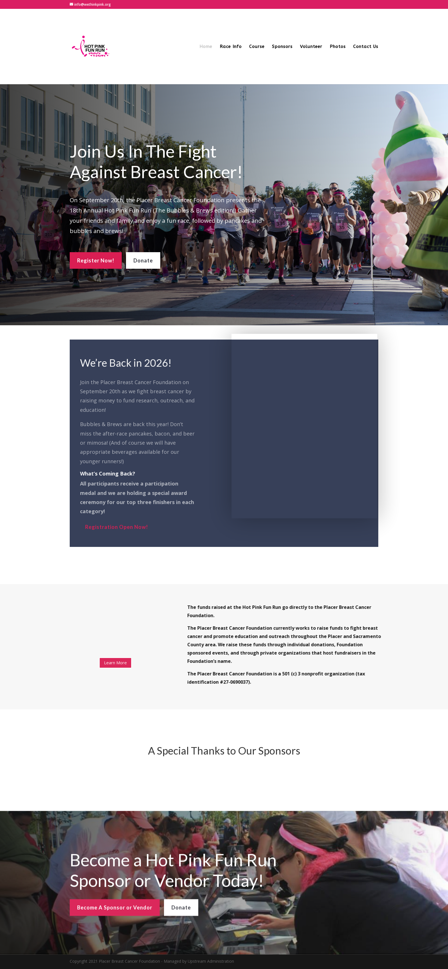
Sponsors (282, 47)
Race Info (231, 47)
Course (257, 47)
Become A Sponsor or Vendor (114, 923)
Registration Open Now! (114, 527)
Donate (143, 258)
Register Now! (95, 258)
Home (205, 47)
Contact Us (365, 47)
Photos (338, 47)
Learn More (115, 662)
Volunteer (311, 47)
